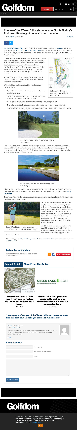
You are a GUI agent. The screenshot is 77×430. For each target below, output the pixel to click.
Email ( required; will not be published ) (43, 351)
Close (40, 425)
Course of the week (47, 239)
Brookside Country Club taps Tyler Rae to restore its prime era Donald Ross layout (19, 300)
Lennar (59, 48)
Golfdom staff (11, 36)
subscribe (46, 9)
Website (35, 356)
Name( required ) (38, 347)
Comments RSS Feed (17, 320)
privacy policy (36, 422)
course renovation (57, 239)
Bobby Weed (23, 239)
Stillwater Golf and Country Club (28, 50)
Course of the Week (11, 240)
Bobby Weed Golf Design (13, 48)
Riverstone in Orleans (14, 326)
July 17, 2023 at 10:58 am (14, 327)
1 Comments (70, 36)
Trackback (9, 320)
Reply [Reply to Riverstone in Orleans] (9, 337)
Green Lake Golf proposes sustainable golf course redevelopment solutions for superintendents (52, 300)
